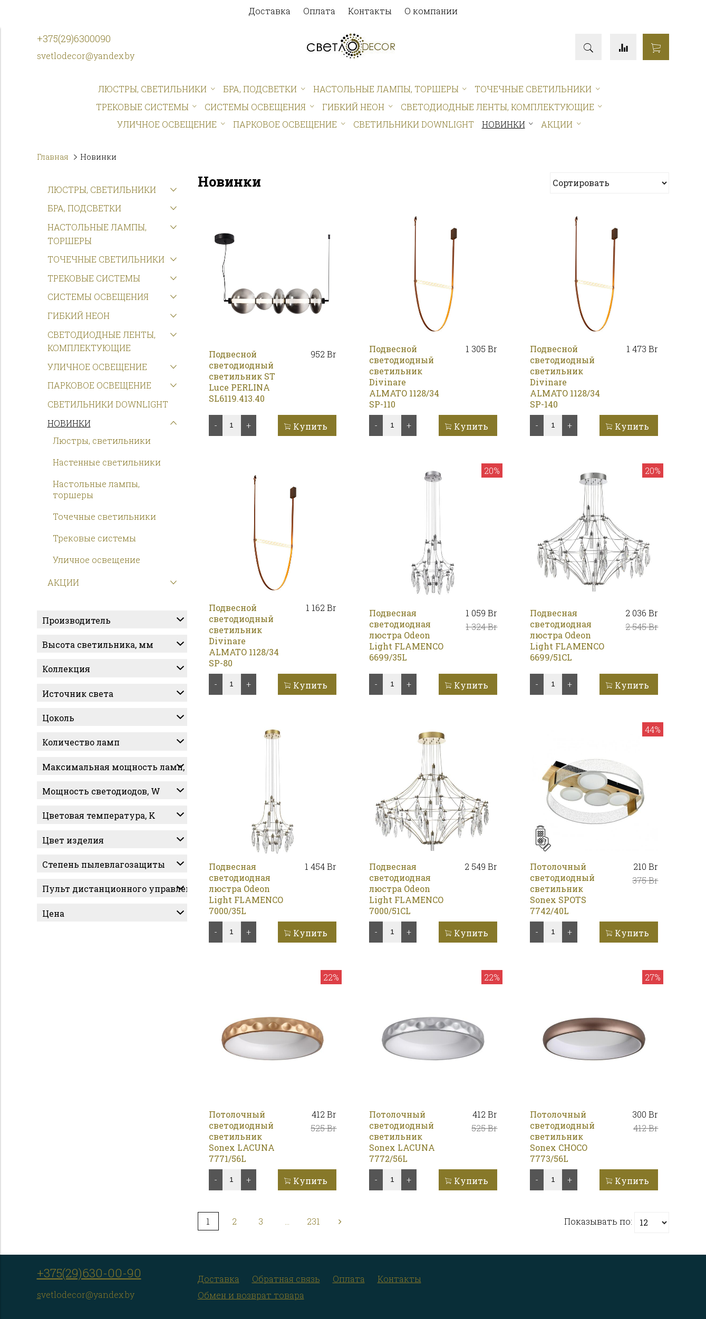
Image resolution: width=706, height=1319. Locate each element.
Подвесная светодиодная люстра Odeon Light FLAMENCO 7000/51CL (406, 888)
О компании (431, 10)
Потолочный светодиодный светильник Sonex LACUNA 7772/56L (402, 1136)
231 (313, 1221)
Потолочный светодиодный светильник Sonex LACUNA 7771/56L (242, 1136)
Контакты (370, 10)
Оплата (319, 10)
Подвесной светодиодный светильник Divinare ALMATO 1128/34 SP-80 (244, 635)
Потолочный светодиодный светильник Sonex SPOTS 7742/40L (562, 888)
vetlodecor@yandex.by (87, 55)
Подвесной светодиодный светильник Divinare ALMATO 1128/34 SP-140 (565, 376)
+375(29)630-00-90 (89, 1273)
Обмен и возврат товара (251, 1295)
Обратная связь (286, 1278)
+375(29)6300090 (74, 39)
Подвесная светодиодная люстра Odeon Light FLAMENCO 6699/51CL (567, 635)
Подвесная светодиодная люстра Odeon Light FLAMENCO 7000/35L (246, 888)
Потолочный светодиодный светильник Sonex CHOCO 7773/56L (562, 1136)
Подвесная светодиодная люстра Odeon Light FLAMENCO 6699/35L (406, 635)
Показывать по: (598, 1221)
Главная (53, 157)
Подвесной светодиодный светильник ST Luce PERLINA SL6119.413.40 (242, 376)
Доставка (270, 10)
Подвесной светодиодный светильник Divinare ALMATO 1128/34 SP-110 (404, 376)
